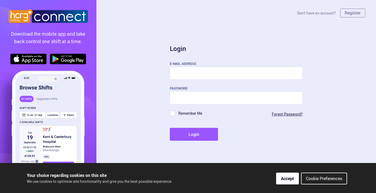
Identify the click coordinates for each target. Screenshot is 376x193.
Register (353, 13)
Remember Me (190, 113)
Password (178, 88)
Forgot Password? (287, 114)
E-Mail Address (183, 63)
